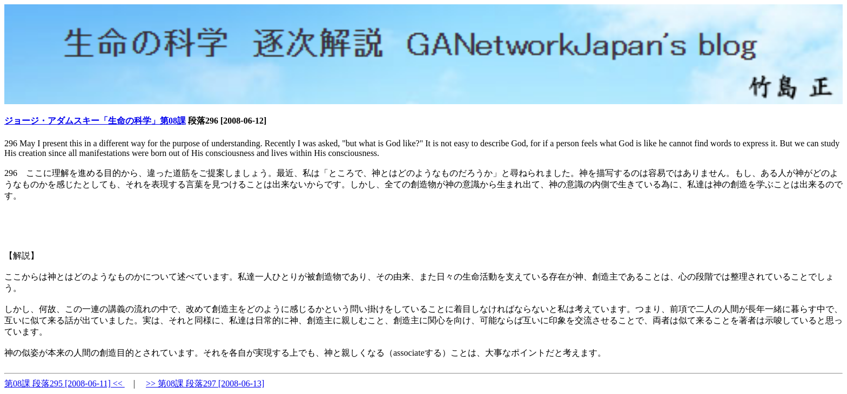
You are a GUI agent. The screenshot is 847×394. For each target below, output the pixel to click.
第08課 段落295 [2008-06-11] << (64, 383)
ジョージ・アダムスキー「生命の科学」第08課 (95, 120)
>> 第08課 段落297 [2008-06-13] (205, 383)
